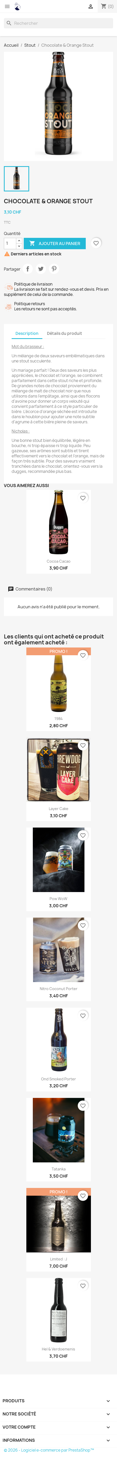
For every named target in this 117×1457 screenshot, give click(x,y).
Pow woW (58, 898)
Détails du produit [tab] (64, 333)
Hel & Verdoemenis (58, 1349)
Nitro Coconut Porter (58, 988)
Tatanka (59, 1169)
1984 (58, 718)
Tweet (41, 269)
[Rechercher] (58, 23)
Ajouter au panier (54, 243)
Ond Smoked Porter (58, 1078)
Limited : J (58, 1259)
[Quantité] (10, 243)
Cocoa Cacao (59, 561)
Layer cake (58, 808)
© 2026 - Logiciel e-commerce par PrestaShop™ (49, 1450)
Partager (27, 269)
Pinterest (54, 269)
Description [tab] (26, 333)
